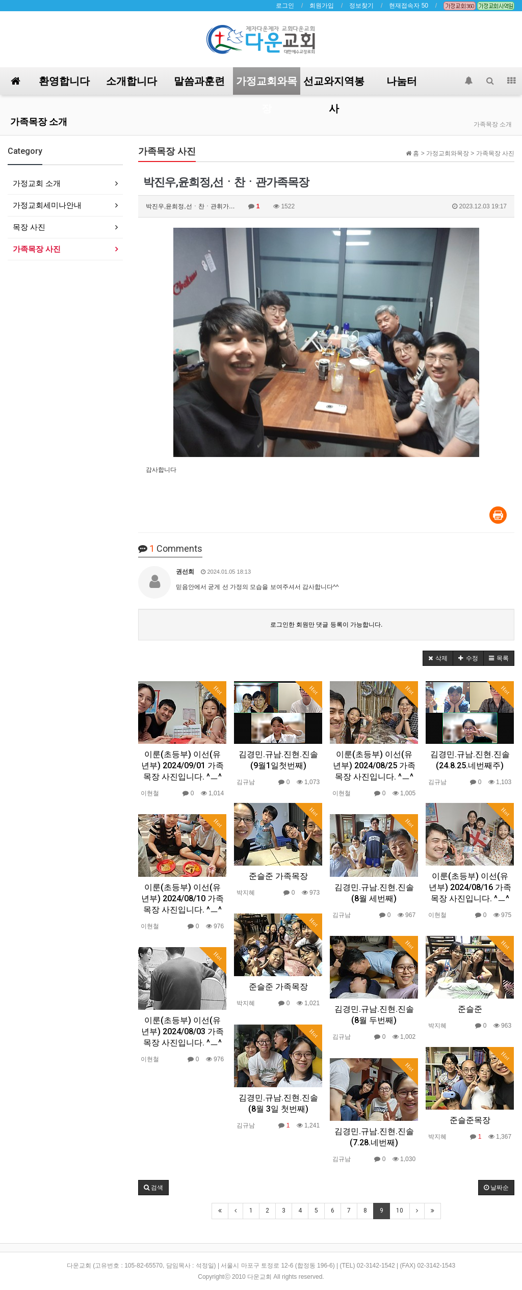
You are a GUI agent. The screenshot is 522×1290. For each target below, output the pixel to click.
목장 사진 (29, 227)
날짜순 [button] (496, 1187)
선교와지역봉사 (333, 85)
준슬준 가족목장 (278, 876)
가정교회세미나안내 (47, 205)
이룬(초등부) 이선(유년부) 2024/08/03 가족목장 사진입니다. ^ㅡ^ (182, 1031)
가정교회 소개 (37, 183)
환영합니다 (64, 81)
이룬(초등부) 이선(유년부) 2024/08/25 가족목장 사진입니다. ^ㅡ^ (374, 765)
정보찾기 (361, 5)
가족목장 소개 (38, 121)
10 (399, 1210)
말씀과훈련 (199, 81)
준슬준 (470, 1009)
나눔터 (401, 81)
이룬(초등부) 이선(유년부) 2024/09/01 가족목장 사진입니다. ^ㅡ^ (182, 765)
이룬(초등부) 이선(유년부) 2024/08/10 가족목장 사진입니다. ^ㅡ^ (182, 898)
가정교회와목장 (266, 85)
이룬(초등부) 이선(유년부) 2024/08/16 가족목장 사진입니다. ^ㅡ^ (470, 887)
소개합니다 (131, 81)
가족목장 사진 (37, 249)
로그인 (285, 5)
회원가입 (321, 5)
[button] (438, 658)
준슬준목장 (470, 1120)
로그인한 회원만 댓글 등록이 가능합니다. (326, 624)
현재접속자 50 (408, 5)
